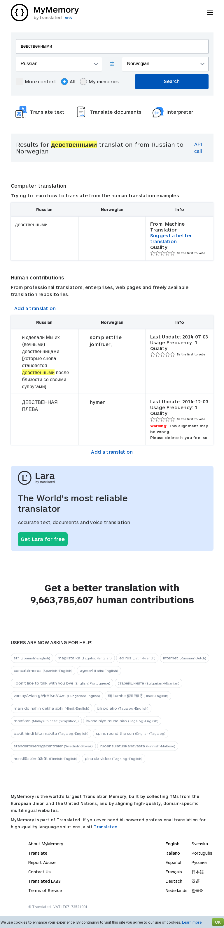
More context (36, 81)
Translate (37, 853)
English (172, 843)
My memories (99, 81)
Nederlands (177, 890)
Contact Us (39, 871)
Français (174, 871)
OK (218, 922)
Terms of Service (45, 890)
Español (173, 862)
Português (202, 853)
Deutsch (174, 881)
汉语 (196, 881)
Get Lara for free (43, 539)
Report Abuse (41, 862)
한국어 (198, 890)
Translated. (106, 826)
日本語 (198, 871)
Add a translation (35, 308)
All (68, 81)
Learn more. (192, 922)
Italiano (173, 853)
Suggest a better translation (171, 238)
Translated (44, 881)
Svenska (200, 843)
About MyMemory (45, 843)
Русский (199, 862)
